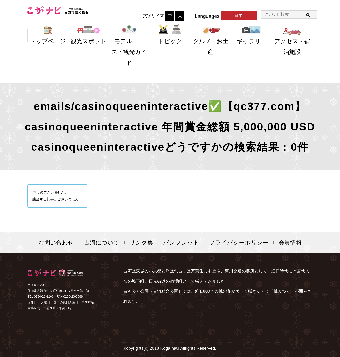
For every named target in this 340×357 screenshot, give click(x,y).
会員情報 (290, 242)
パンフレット (181, 242)
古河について (101, 242)
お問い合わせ (56, 242)
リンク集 (141, 242)
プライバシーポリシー (239, 242)
